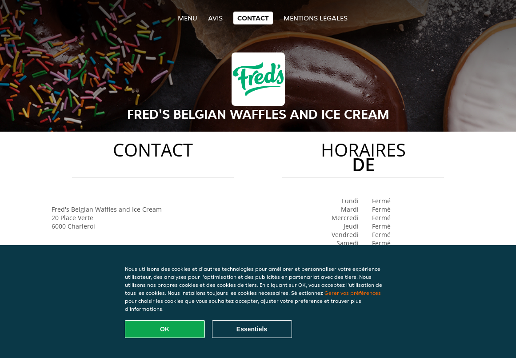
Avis (215, 18)
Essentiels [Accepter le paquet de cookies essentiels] (251, 329)
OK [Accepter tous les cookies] (164, 329)
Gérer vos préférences (352, 293)
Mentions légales (316, 18)
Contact (253, 18)
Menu (187, 18)
